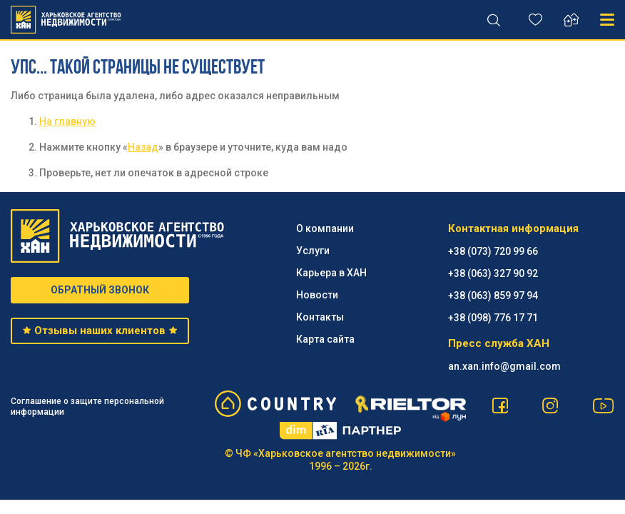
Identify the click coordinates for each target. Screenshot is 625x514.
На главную (67, 121)
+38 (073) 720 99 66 (493, 251)
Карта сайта (325, 339)
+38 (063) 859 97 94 (493, 295)
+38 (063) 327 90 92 (493, 273)
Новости (317, 295)
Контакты (320, 317)
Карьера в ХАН (331, 272)
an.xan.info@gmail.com (504, 366)
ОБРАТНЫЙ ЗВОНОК (100, 290)
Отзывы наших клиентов (100, 330)
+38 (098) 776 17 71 (493, 317)
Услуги (313, 250)
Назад (143, 147)
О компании (325, 228)
